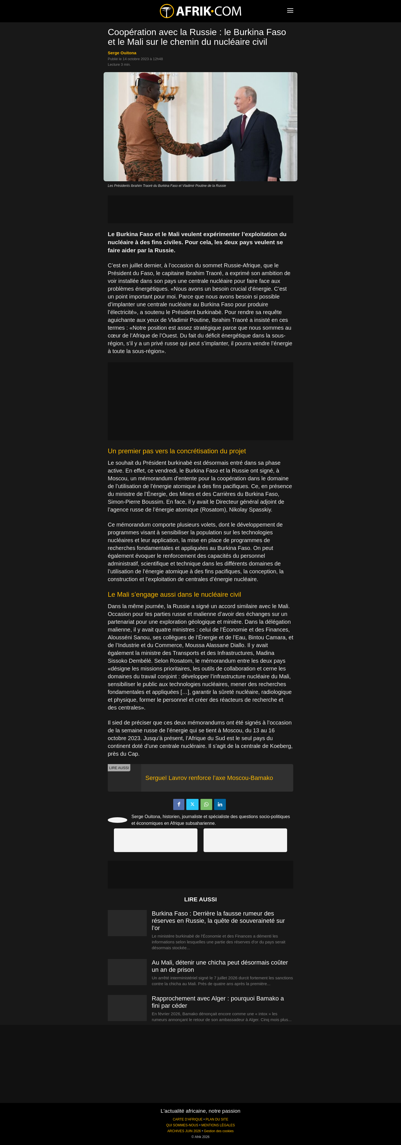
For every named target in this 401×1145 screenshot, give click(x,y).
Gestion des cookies (219, 1131)
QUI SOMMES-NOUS (182, 1125)
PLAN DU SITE (217, 1119)
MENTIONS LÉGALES (218, 1125)
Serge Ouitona (122, 52)
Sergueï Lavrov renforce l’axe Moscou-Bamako (209, 777)
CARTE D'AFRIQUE (187, 1119)
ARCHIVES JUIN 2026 (184, 1131)
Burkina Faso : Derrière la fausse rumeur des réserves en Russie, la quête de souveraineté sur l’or (218, 920)
